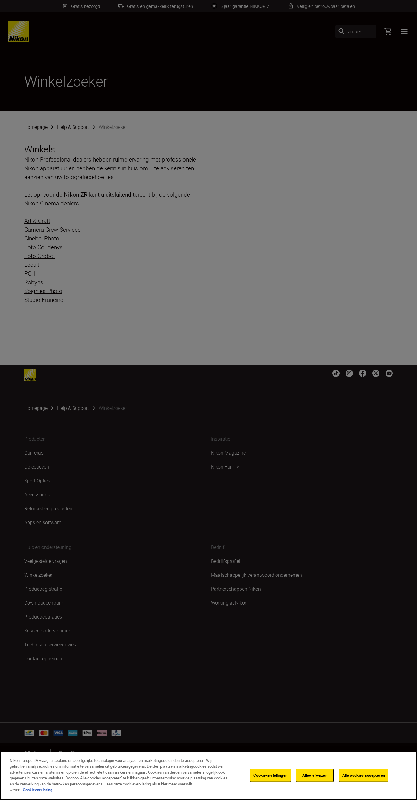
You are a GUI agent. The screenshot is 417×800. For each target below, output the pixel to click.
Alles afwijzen (314, 775)
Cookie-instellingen (270, 775)
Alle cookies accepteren (363, 775)
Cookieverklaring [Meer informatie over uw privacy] (37, 790)
